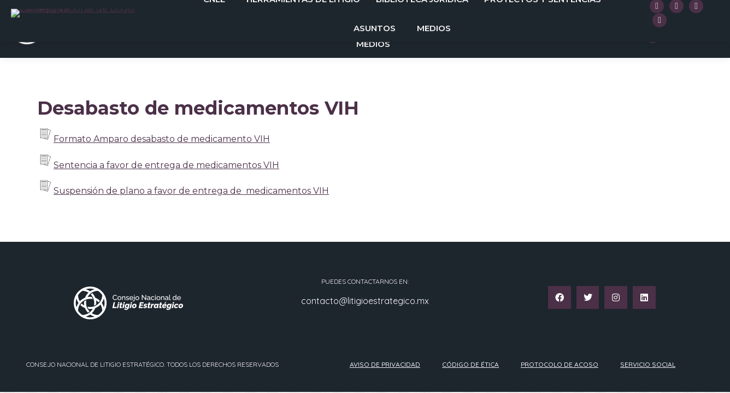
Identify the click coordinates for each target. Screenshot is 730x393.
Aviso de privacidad (385, 364)
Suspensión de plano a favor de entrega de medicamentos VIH (191, 191)
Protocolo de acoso (559, 364)
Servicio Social (647, 364)
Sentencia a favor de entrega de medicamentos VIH (166, 165)
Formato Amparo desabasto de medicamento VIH (162, 139)
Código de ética (470, 364)
